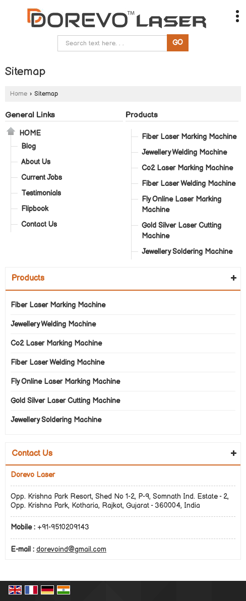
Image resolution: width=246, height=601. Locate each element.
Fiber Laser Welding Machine (188, 183)
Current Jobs (41, 177)
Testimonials (41, 193)
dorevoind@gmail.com (71, 549)
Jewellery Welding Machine (184, 152)
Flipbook (34, 209)
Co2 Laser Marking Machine (187, 168)
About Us (35, 162)
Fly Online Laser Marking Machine (181, 204)
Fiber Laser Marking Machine (189, 136)
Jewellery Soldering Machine (187, 251)
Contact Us (39, 224)
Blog (28, 146)
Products (142, 115)
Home (18, 94)
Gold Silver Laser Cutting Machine (181, 230)
